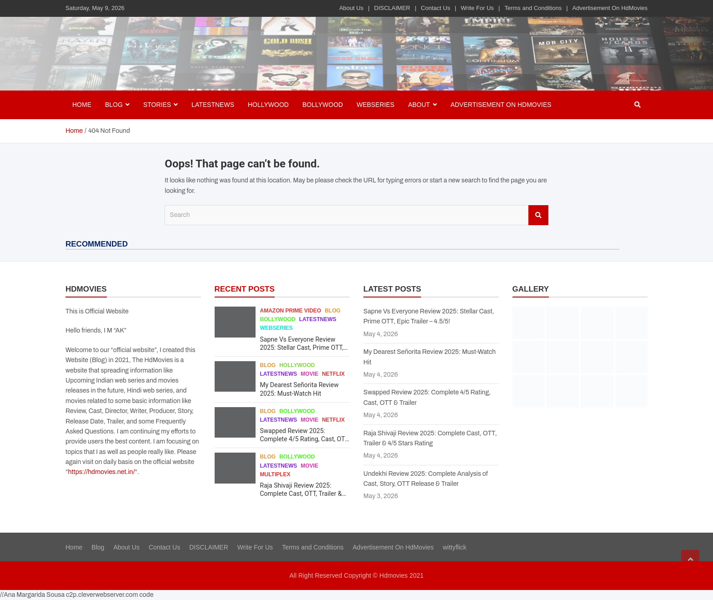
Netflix (333, 374)
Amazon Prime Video (290, 311)
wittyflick (455, 547)
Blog (333, 311)
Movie (309, 374)
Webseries (375, 104)
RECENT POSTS (245, 289)
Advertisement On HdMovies (610, 8)
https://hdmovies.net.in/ (101, 472)
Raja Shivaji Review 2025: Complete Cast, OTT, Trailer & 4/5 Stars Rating (301, 493)
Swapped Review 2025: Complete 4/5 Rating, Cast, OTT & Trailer (304, 439)
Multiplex (275, 474)
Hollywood (268, 104)
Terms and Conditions (533, 8)
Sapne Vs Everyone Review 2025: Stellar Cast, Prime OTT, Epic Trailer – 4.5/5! (302, 347)
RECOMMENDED (96, 244)
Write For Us (477, 8)
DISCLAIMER (392, 8)
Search (538, 215)
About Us (351, 8)
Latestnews (212, 104)
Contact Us (435, 8)
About (419, 104)
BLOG (114, 104)
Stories (157, 104)
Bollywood (322, 104)
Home (81, 104)
